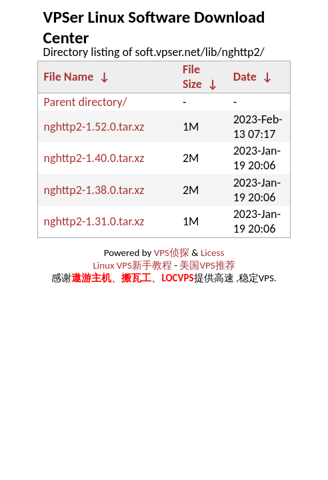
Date (245, 76)
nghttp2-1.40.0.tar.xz (94, 158)
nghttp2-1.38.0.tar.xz (94, 190)
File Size (192, 76)
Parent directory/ (85, 102)
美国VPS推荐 (207, 265)
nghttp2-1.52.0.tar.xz (94, 126)
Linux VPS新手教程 (132, 265)
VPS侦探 (171, 253)
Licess (212, 253)
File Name (69, 76)
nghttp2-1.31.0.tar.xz (94, 221)
